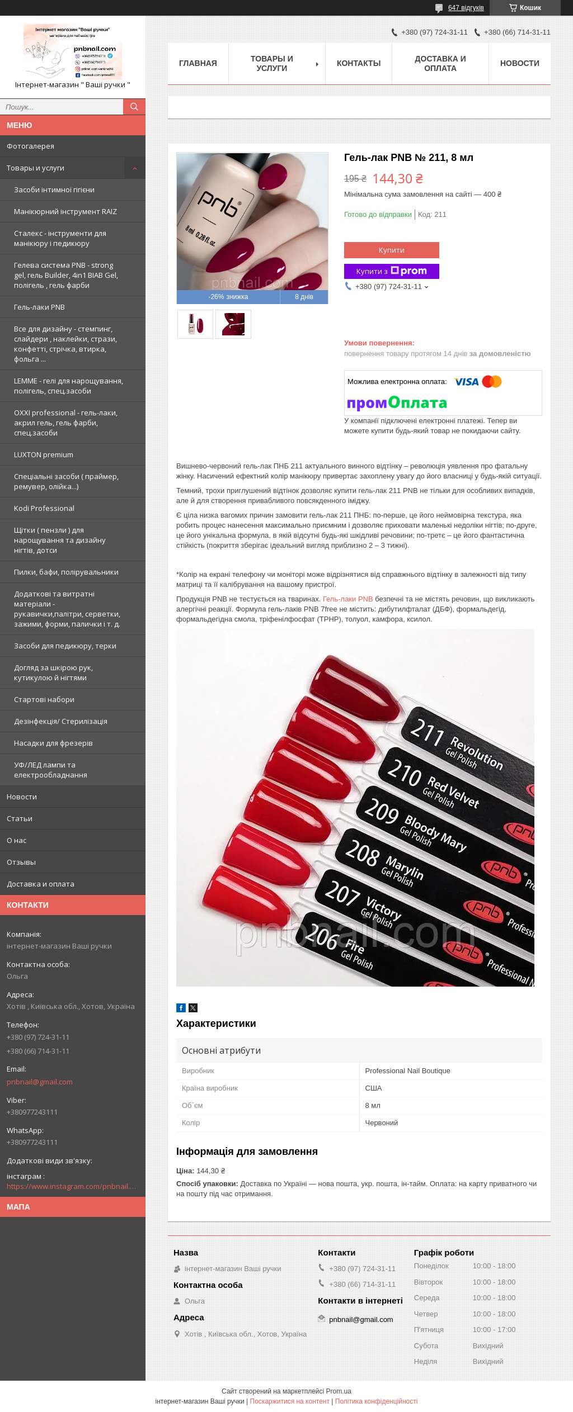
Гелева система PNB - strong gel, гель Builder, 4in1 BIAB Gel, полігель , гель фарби (66, 275)
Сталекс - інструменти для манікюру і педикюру (60, 238)
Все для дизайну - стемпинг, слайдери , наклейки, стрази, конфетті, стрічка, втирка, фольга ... (65, 344)
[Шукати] (134, 106)
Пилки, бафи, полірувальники (66, 572)
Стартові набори (44, 699)
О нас (16, 840)
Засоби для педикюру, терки (65, 646)
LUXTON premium (43, 454)
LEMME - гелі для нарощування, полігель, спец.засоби (68, 386)
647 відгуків (466, 8)
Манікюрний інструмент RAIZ (65, 211)
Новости (22, 797)
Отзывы (21, 862)
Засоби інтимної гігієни (54, 189)
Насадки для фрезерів (53, 743)
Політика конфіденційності (376, 1401)
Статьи (19, 818)
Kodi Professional (44, 508)
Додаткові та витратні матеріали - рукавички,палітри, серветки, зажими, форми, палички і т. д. (67, 609)
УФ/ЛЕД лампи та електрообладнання (50, 770)
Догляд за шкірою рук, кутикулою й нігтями (53, 672)
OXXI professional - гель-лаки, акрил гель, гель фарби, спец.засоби (66, 423)
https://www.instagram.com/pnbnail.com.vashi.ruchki (73, 1186)
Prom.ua (338, 1391)
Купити (392, 250)
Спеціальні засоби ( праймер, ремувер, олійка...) (66, 481)
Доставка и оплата (40, 884)
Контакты (359, 63)
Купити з (391, 271)
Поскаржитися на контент (290, 1401)
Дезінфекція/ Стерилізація (60, 721)
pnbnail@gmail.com (40, 1082)
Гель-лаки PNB (39, 307)
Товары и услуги (35, 168)
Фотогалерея (30, 146)
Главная (198, 63)
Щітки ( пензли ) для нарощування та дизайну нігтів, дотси (60, 540)
